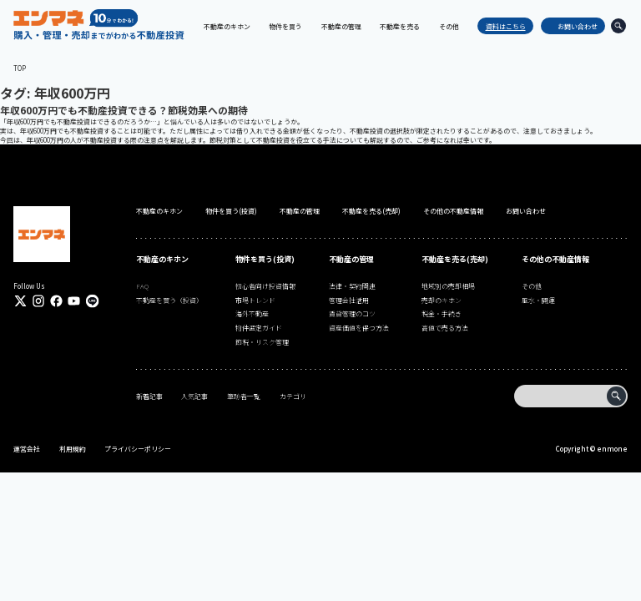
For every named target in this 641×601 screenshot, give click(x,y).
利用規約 (72, 448)
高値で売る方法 (444, 327)
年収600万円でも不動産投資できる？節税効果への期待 (124, 110)
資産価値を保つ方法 (359, 327)
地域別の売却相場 (448, 285)
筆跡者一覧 (243, 396)
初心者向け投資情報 (265, 285)
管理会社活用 (349, 300)
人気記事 (194, 396)
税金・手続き (441, 313)
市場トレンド (255, 300)
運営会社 (26, 448)
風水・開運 (538, 300)
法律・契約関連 (352, 285)
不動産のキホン (159, 210)
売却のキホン (441, 300)
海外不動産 (252, 313)
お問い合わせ (573, 26)
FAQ (142, 285)
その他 (532, 285)
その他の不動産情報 (453, 210)
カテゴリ (293, 396)
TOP (19, 68)
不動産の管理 (300, 210)
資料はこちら (502, 26)
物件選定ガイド (258, 327)
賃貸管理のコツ (352, 313)
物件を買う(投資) (231, 210)
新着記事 (149, 396)
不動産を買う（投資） (169, 300)
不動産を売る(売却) (371, 210)
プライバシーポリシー (137, 448)
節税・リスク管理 (262, 341)
